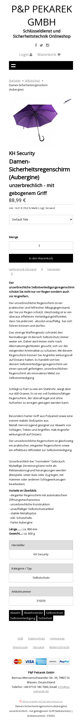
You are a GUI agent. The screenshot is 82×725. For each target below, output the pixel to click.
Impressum (20, 647)
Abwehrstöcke (33, 613)
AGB (20, 638)
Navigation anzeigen (13, 65)
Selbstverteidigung (22, 618)
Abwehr (15, 613)
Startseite (15, 80)
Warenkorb (48, 54)
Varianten (53, 269)
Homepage (57, 638)
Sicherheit (45, 618)
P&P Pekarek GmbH (41, 15)
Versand (38, 647)
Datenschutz (36, 638)
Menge (13, 237)
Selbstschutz (32, 80)
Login (25, 54)
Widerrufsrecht (59, 647)
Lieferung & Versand (22, 269)
